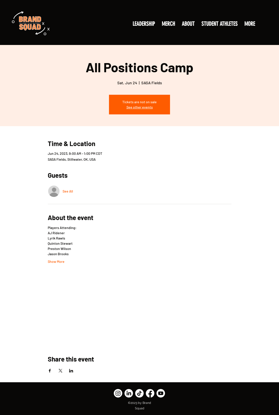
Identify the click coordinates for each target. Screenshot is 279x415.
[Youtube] (161, 393)
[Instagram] (118, 393)
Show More (56, 261)
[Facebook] (150, 393)
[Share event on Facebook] (50, 370)
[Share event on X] (60, 370)
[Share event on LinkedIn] (71, 370)
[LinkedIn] (128, 393)
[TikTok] (139, 393)
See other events (139, 107)
